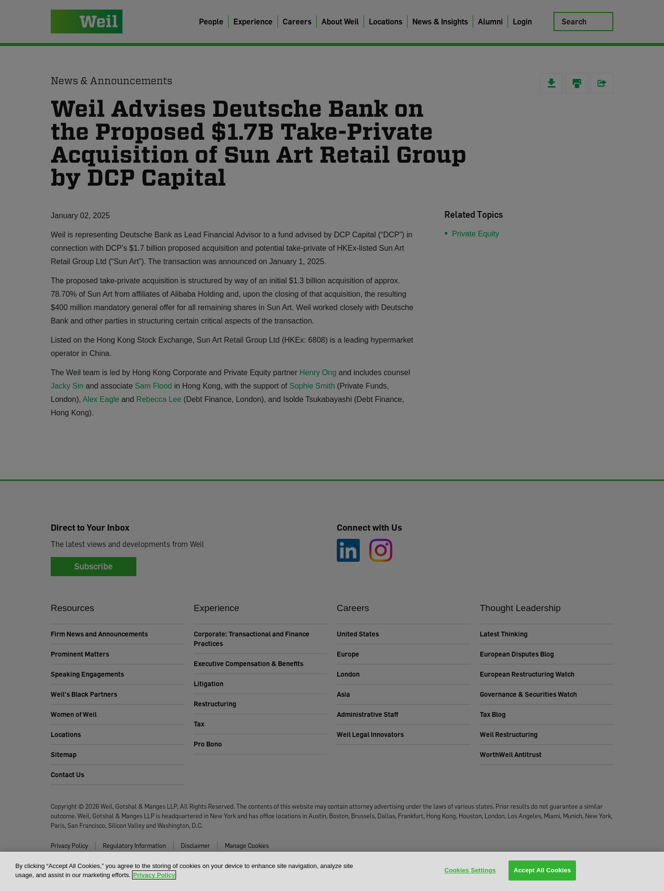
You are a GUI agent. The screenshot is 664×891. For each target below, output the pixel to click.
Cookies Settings (470, 870)
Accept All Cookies (542, 870)
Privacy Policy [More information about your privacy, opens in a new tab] (154, 875)
